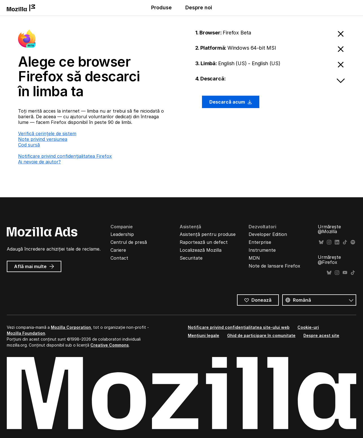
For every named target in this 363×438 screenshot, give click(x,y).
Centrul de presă (128, 242)
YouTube (345, 272)
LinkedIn (337, 242)
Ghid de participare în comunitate (261, 335)
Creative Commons (109, 345)
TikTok (345, 242)
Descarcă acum (230, 102)
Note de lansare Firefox (274, 266)
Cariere (118, 250)
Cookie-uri (308, 327)
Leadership (122, 234)
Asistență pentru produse (208, 234)
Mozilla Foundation (26, 333)
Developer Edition (268, 234)
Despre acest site (321, 335)
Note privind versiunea (42, 139)
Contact (119, 258)
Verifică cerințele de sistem (47, 133)
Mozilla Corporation (71, 327)
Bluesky (321, 242)
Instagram (329, 242)
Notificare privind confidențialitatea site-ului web (239, 327)
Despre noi (198, 7)
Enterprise (260, 242)
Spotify (352, 242)
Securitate (191, 258)
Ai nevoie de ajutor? (39, 162)
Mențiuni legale (203, 335)
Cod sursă (29, 145)
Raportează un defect (204, 242)
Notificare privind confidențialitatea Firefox (65, 156)
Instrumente (262, 250)
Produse (161, 7)
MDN (254, 258)
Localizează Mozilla (200, 250)
